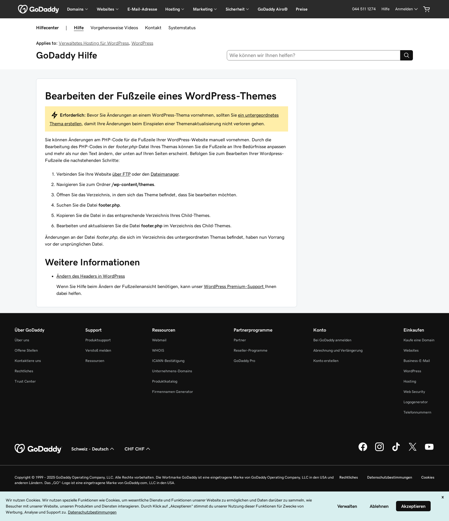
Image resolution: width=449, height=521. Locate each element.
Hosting (409, 381)
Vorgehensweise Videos (114, 27)
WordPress (142, 43)
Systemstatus (182, 27)
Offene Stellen (26, 350)
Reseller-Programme (250, 350)
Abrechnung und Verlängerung (338, 350)
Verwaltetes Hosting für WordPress (94, 43)
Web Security (414, 391)
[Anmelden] (407, 9)
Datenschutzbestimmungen (389, 477)
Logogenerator (415, 402)
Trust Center (25, 381)
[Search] (406, 55)
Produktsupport (98, 340)
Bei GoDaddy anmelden (332, 340)
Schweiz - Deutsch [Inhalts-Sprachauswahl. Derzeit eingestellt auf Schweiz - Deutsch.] (93, 448)
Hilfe (79, 27)
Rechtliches (24, 371)
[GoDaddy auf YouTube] (429, 450)
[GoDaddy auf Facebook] (363, 450)
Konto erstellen (325, 361)
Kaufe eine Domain (418, 340)
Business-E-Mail (416, 361)
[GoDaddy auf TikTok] (396, 450)
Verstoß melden (98, 350)
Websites (411, 350)
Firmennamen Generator (172, 391)
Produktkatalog (164, 381)
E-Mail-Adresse (142, 9)
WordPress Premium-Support (234, 286)
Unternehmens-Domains (172, 371)
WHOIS (158, 350)
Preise (302, 9)
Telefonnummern (417, 412)
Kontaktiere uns (28, 361)
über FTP (121, 174)
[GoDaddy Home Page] (38, 449)
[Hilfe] (385, 9)
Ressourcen (94, 361)
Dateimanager (164, 174)
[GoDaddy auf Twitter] (412, 450)
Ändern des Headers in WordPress (90, 276)
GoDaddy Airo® (273, 9)
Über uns (22, 340)
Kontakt (153, 27)
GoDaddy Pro (244, 361)
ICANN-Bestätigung (168, 361)
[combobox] (313, 55)
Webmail (159, 340)
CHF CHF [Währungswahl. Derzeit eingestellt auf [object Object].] (138, 448)
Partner (240, 340)
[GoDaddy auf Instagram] (379, 450)
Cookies (427, 477)
